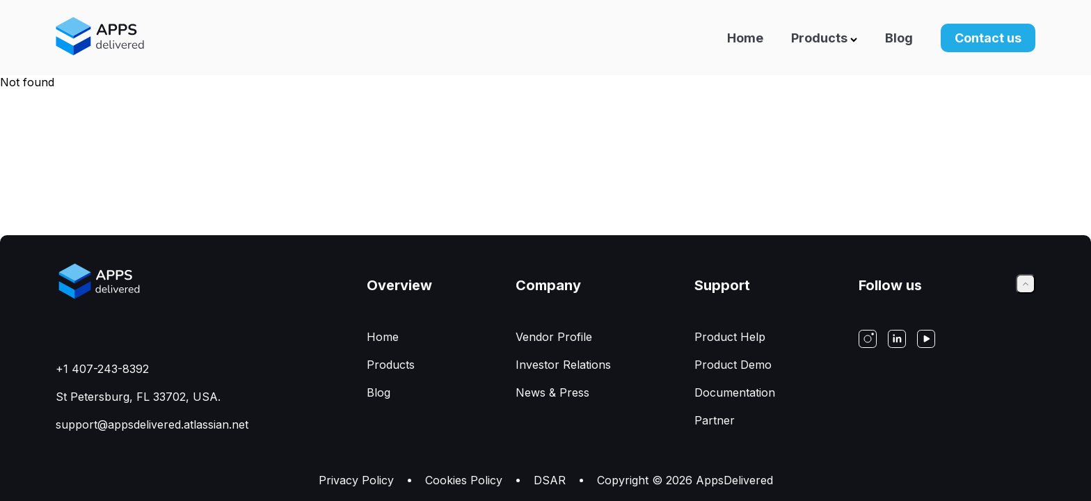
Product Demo (733, 365)
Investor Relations (563, 365)
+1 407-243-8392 (102, 369)
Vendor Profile (554, 337)
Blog (899, 38)
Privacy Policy (356, 480)
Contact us (988, 38)
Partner (714, 420)
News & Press (552, 392)
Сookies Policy (463, 480)
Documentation (734, 392)
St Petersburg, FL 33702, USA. (138, 397)
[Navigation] (695, 37)
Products (824, 38)
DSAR (550, 480)
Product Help (729, 337)
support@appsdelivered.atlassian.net (152, 424)
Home (745, 38)
